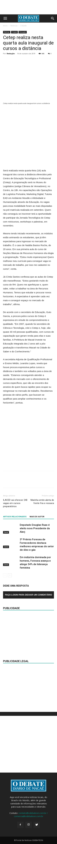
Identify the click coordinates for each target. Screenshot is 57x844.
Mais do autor (37, 517)
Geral (6, 532)
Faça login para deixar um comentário (28, 595)
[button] (52, 18)
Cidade (23, 25)
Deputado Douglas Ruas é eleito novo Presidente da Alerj (35, 528)
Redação (11, 53)
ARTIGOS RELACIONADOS (14, 517)
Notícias (13, 25)
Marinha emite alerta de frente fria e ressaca (42, 502)
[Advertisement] (28, 137)
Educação (22, 32)
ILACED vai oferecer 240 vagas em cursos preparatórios (15, 503)
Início (5, 25)
